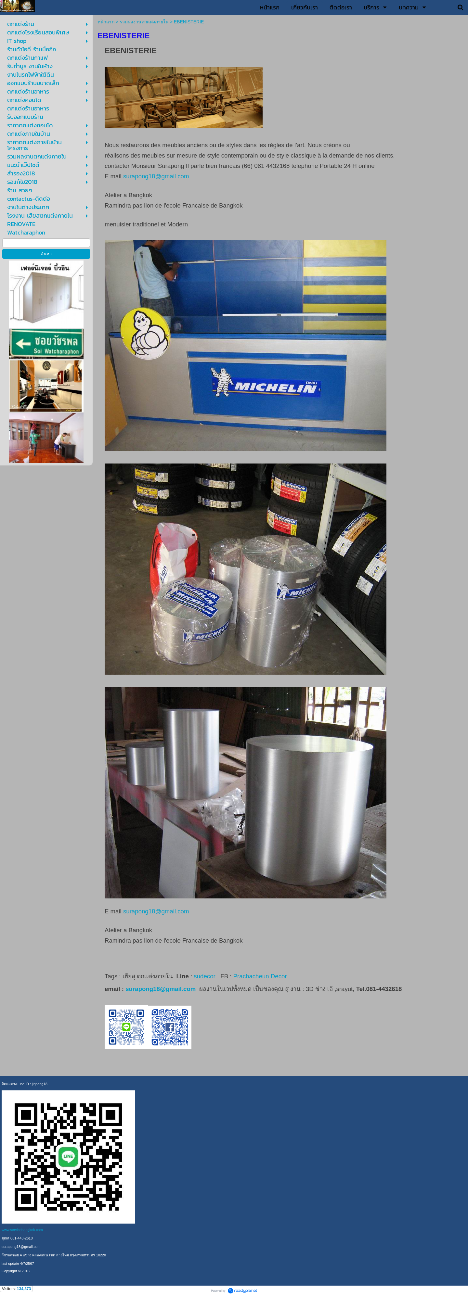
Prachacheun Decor (261, 976)
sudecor (204, 976)
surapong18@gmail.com (156, 176)
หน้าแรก (106, 21)
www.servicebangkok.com (22, 1230)
